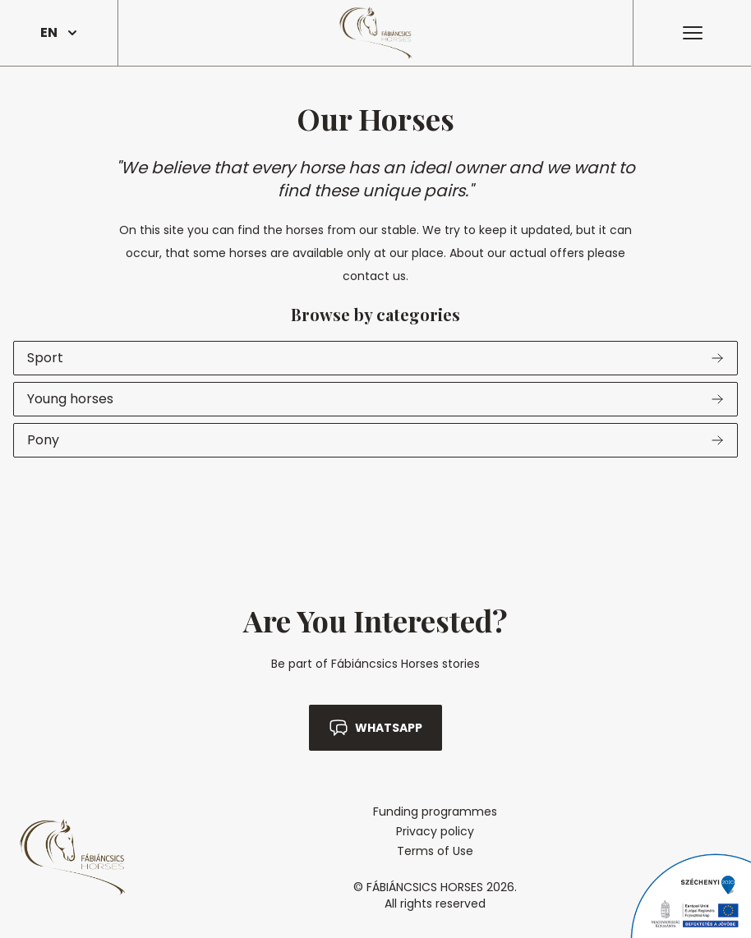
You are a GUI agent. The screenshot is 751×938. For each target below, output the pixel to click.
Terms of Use (435, 851)
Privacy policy (435, 831)
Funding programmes (435, 811)
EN (58, 32)
